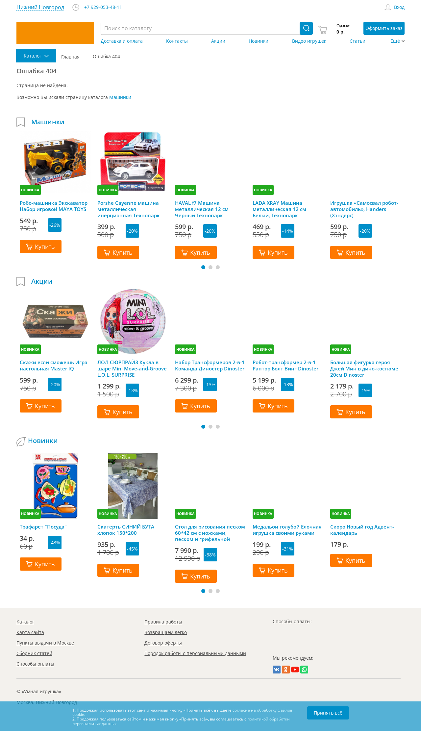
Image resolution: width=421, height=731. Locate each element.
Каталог (25, 622)
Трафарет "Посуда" (43, 527)
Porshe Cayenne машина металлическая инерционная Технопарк (128, 209)
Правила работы (163, 622)
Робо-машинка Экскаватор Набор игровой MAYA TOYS (53, 206)
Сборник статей (34, 653)
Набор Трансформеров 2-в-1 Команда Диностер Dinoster (210, 365)
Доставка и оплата (122, 41)
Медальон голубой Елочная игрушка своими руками (287, 530)
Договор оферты (163, 643)
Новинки (258, 41)
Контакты (177, 41)
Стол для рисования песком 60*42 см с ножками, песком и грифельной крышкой (210, 533)
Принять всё (328, 713)
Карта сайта (30, 632)
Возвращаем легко (165, 632)
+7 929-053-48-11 (103, 7)
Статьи (357, 41)
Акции (218, 41)
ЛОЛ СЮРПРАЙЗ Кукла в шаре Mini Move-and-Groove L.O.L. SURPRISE (132, 368)
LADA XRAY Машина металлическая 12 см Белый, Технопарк (279, 209)
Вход (399, 7)
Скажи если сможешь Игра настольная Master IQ (53, 365)
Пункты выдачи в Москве (45, 643)
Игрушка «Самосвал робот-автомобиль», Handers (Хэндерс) (364, 209)
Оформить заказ (384, 28)
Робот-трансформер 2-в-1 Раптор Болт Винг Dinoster (285, 365)
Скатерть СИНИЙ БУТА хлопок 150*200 (125, 530)
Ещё (395, 41)
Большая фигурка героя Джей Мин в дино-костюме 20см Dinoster (364, 368)
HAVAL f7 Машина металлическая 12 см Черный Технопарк (202, 209)
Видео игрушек (309, 41)
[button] (203, 267)
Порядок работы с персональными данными (195, 653)
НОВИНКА (30, 189)
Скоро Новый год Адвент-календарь (362, 530)
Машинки (120, 97)
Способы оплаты (35, 664)
